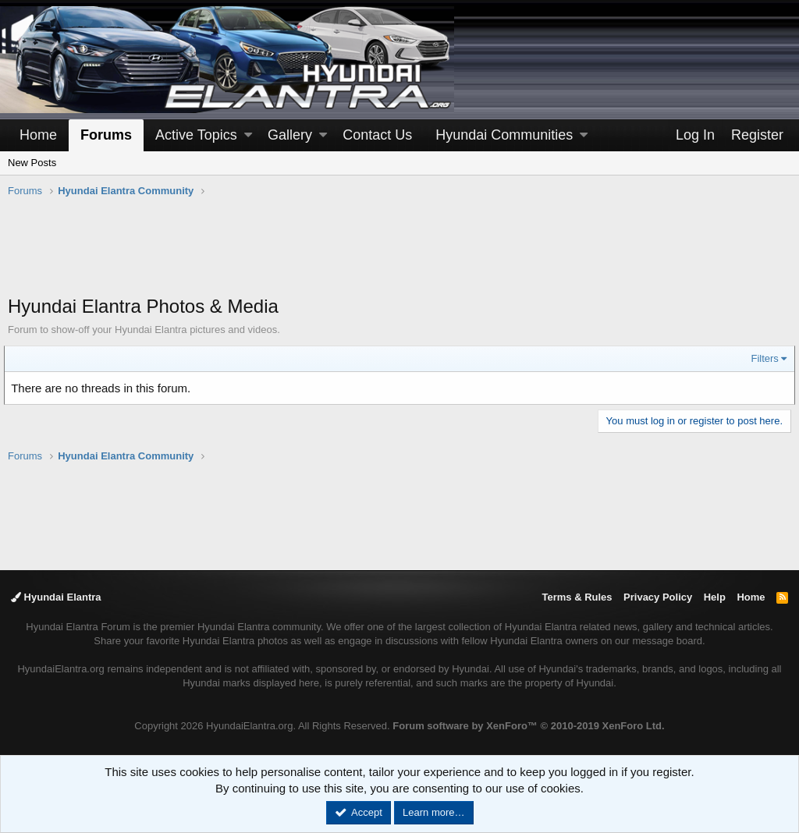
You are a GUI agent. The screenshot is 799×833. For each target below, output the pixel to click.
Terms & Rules (577, 597)
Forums (106, 135)
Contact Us (377, 135)
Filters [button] (761, 358)
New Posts (32, 162)
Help (715, 597)
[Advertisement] (399, 254)
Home (38, 135)
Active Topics (196, 135)
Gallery (290, 135)
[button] (248, 135)
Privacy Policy (657, 597)
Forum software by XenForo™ (528, 726)
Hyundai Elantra (56, 597)
